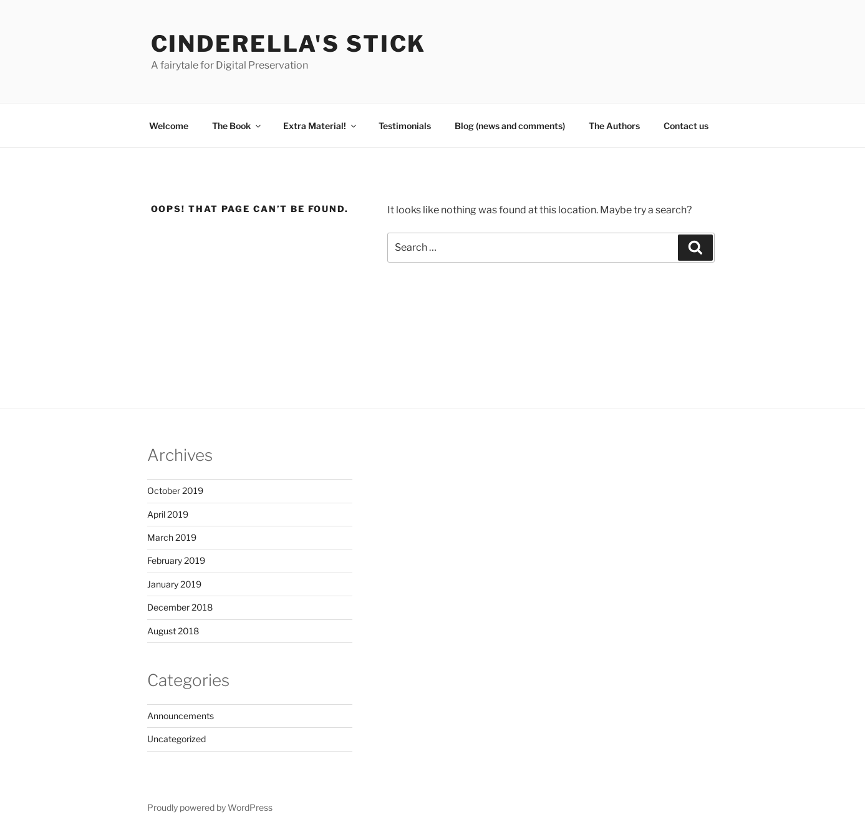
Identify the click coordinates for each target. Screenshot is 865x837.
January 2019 (174, 584)
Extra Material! (320, 125)
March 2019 (171, 537)
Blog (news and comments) (510, 125)
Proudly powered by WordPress (210, 807)
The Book (237, 125)
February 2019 (176, 560)
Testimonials (405, 125)
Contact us (686, 125)
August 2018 (173, 631)
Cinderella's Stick (289, 43)
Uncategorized (176, 738)
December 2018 (180, 607)
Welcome (168, 125)
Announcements (180, 715)
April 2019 (167, 514)
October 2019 (175, 490)
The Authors (614, 125)
